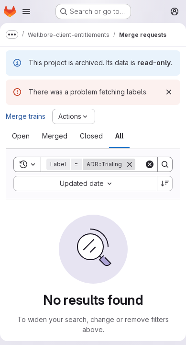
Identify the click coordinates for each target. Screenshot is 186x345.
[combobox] (85, 183)
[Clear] (149, 164)
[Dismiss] (169, 92)
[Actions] (73, 116)
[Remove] (129, 164)
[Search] (165, 164)
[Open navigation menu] (26, 11)
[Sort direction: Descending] (165, 183)
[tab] (21, 136)
